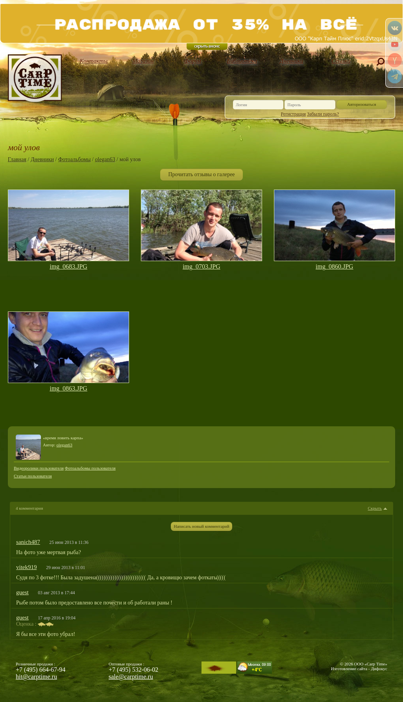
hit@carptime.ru (36, 676)
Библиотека (242, 61)
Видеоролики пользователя (39, 468)
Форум (192, 61)
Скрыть (375, 508)
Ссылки (340, 61)
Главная (17, 159)
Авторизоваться (361, 104)
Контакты (94, 61)
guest (22, 592)
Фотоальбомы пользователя (90, 468)
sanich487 (28, 542)
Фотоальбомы (74, 159)
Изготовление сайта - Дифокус (359, 668)
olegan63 (105, 159)
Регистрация (293, 114)
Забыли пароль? (323, 114)
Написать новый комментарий (201, 526)
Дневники (291, 61)
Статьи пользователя (33, 476)
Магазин (143, 61)
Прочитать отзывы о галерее (201, 174)
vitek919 (26, 567)
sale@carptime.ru (131, 676)
